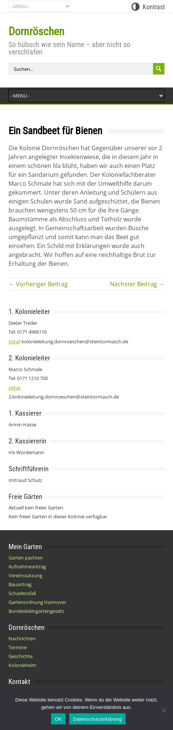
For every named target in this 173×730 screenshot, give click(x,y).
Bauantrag (20, 584)
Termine (18, 647)
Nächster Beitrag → (137, 284)
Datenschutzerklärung (97, 719)
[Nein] (163, 710)
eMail (14, 341)
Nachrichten (22, 638)
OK (58, 719)
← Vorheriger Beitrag (38, 284)
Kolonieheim (22, 665)
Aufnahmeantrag (27, 566)
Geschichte (21, 656)
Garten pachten (26, 557)
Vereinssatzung (25, 575)
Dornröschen (36, 31)
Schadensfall (22, 593)
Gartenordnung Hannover (37, 602)
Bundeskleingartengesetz (36, 611)
